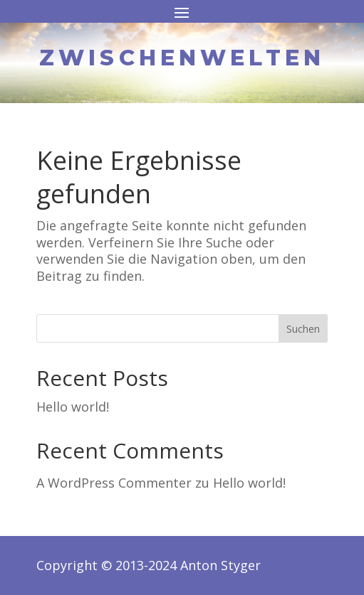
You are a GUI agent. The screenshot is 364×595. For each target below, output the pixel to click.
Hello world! (72, 406)
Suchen (303, 329)
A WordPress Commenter (114, 482)
